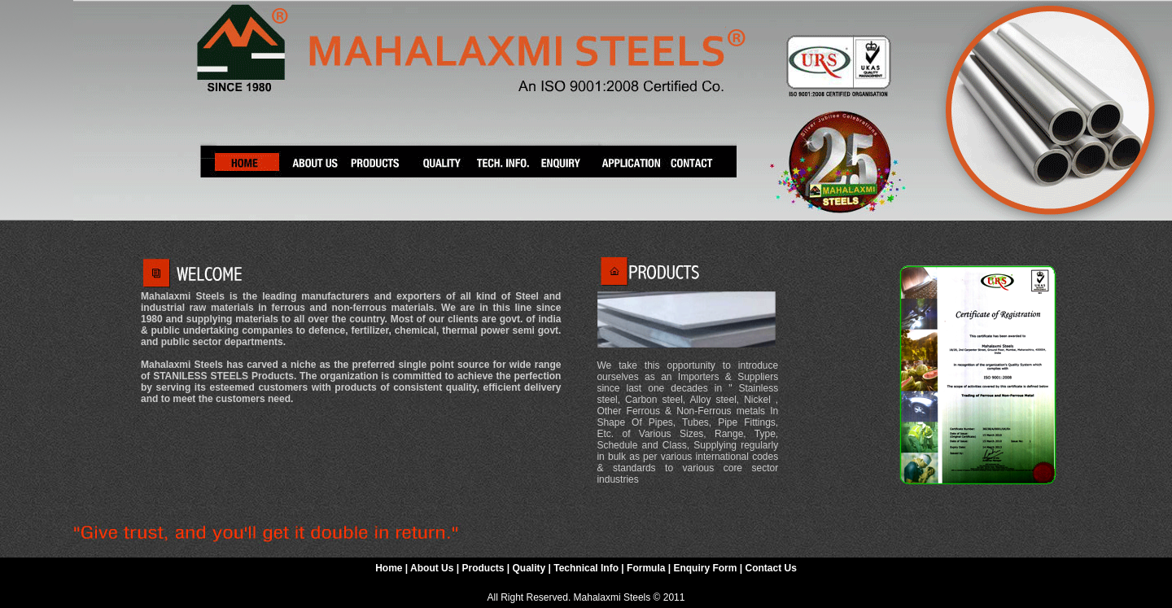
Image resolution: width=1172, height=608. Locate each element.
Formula (647, 568)
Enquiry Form (706, 568)
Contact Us (770, 568)
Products (482, 568)
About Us (433, 568)
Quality (529, 568)
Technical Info (587, 568)
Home (388, 568)
